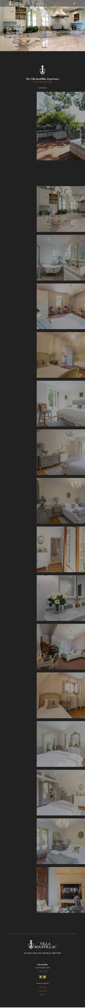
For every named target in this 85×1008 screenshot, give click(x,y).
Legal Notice (42, 988)
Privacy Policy (42, 991)
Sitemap (42, 995)
